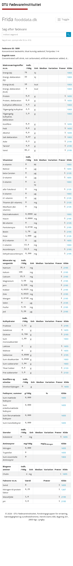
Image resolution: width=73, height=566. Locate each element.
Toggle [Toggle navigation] (63, 20)
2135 (69, 173)
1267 (63, 489)
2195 (69, 141)
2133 (66, 368)
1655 (69, 96)
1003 (69, 72)
